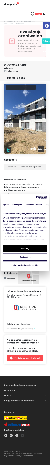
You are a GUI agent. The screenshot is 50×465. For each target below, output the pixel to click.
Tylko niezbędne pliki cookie (25, 265)
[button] (46, 25)
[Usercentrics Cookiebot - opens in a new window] (36, 197)
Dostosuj (25, 257)
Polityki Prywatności (25, 455)
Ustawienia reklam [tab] (34, 205)
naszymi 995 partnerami (21, 218)
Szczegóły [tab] (17, 205)
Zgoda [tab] (6, 205)
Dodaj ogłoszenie (38, 14)
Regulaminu (9, 455)
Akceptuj (25, 248)
